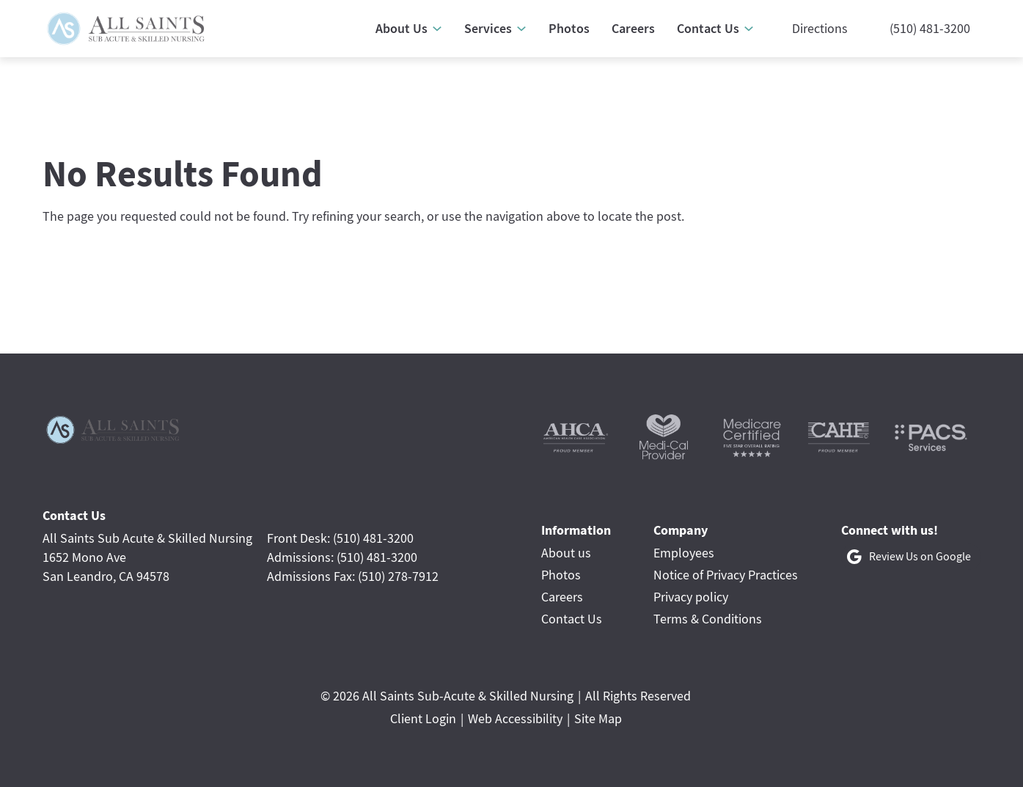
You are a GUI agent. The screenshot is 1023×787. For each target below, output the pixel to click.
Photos (561, 574)
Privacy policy (690, 596)
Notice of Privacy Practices (725, 574)
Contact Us (571, 618)
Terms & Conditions (707, 618)
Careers (562, 596)
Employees (683, 552)
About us (566, 552)
